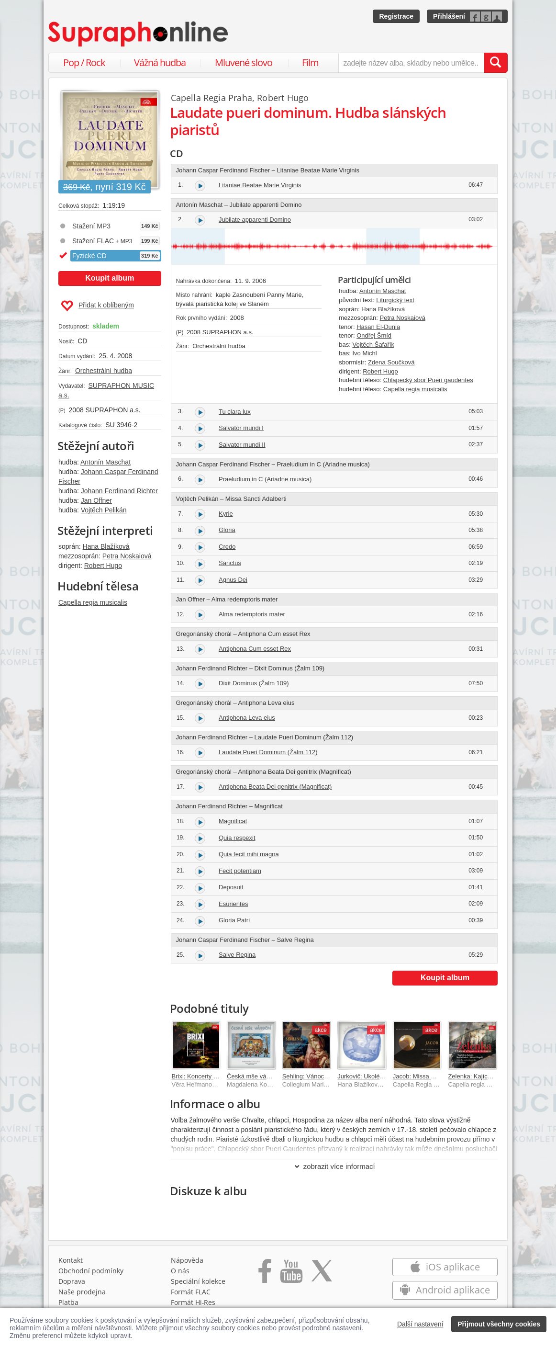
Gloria (227, 529)
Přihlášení (449, 16)
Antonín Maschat (105, 462)
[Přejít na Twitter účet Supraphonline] (322, 1274)
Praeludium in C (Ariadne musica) (265, 479)
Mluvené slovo (243, 62)
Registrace (396, 16)
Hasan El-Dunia (378, 326)
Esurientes (233, 903)
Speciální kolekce (198, 1281)
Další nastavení (420, 1324)
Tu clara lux (235, 411)
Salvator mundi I (241, 427)
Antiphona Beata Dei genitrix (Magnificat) (275, 786)
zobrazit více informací (334, 1166)
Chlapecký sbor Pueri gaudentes (428, 380)
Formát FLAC (191, 1291)
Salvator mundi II (242, 444)
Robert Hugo (103, 565)
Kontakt (70, 1260)
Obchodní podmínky (90, 1270)
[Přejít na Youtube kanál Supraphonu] (291, 1274)
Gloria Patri (234, 920)
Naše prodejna (82, 1291)
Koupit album (109, 278)
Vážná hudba (160, 62)
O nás (180, 1270)
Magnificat (233, 821)
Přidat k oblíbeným (97, 306)
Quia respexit (237, 837)
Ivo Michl (364, 353)
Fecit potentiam (240, 870)
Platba (68, 1302)
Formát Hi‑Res (193, 1302)
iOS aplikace (445, 1266)
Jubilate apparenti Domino (255, 219)
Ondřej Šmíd (373, 335)
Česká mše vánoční (254, 1076)
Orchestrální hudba (103, 370)
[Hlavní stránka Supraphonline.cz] (138, 34)
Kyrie (226, 513)
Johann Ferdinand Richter (119, 491)
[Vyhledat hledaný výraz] (496, 63)
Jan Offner (96, 500)
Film (310, 62)
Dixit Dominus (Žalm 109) (254, 683)
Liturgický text (395, 300)
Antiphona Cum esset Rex (255, 648)
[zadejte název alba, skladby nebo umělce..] (411, 63)
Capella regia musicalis (92, 602)
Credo (227, 546)
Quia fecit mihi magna (249, 854)
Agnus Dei (233, 579)
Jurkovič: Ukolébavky (366, 1076)
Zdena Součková (391, 362)
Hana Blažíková (106, 546)
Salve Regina (237, 954)
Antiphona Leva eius (247, 717)
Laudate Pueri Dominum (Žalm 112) (268, 752)
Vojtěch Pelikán (104, 510)
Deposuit (231, 887)
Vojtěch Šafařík (373, 344)
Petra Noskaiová (127, 556)
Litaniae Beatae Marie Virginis (260, 185)
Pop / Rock (84, 62)
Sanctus (230, 562)
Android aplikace (445, 1289)
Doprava (71, 1281)
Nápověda (187, 1260)
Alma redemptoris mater (252, 614)
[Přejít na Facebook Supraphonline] (264, 1274)
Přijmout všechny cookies (498, 1324)
